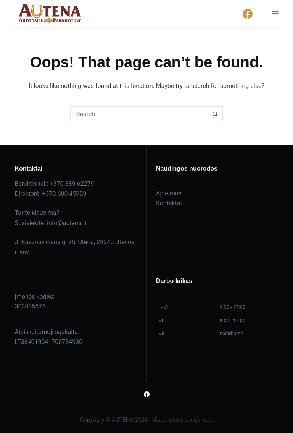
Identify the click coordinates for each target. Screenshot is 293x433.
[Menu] (275, 13)
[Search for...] (139, 113)
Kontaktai (169, 203)
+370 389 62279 (72, 183)
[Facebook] (247, 14)
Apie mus (169, 193)
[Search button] (215, 113)
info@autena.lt (67, 223)
